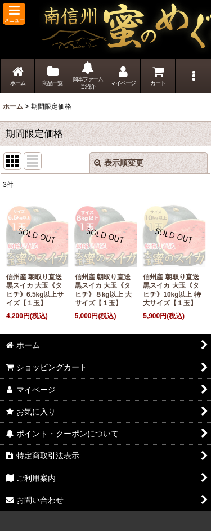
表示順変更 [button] (118, 162)
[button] (14, 14)
